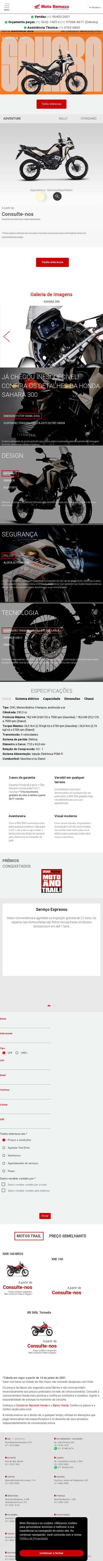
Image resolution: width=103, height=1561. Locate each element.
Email (3, 1075)
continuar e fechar (51, 1553)
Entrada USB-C (13, 637)
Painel (7, 644)
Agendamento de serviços (23, 1163)
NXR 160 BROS (13, 1254)
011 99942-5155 (63, 1467)
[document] (52, 1533)
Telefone (4, 1090)
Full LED (8, 555)
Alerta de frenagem (16, 562)
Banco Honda (61, 1405)
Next (96, 336)
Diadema (59, 1477)
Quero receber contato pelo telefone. (29, 1190)
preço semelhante (67, 1236)
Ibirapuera (11, 1496)
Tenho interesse (51, 104)
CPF (10, 1052)
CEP (2, 1119)
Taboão (14, 1534)
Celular (4, 1104)
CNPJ (24, 1052)
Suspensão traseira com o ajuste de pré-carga (34, 423)
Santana (10, 1553)
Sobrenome (6, 1033)
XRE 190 (57, 1259)
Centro (10, 1477)
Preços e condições (19, 1140)
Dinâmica (9, 480)
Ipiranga (59, 1496)
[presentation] (26, 1206)
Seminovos (14, 1155)
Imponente (10, 473)
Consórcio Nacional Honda (32, 1405)
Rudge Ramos (62, 1515)
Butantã (10, 1458)
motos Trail (29, 1236)
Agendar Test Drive (19, 1147)
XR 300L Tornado (39, 1312)
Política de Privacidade (34, 1538)
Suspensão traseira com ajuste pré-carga (31, 630)
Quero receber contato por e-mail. (27, 1184)
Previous (6, 336)
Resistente (11, 487)
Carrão (59, 1458)
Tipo (2, 1048)
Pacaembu (11, 1515)
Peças (11, 1171)
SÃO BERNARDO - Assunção (69, 1439)
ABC (15, 1439)
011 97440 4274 (63, 1448)
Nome (3, 1018)
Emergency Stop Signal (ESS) (22, 416)
